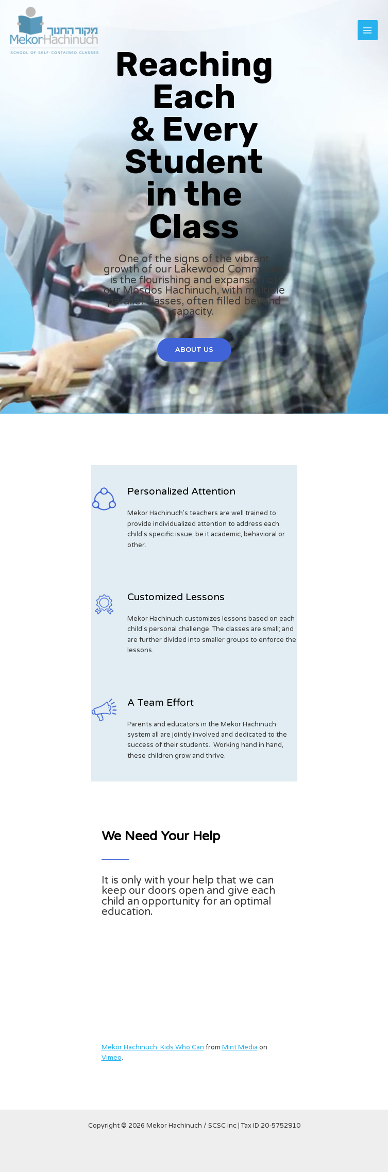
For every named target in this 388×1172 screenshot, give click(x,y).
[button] (194, 350)
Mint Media (240, 1047)
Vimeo (112, 1058)
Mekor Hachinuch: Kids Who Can (153, 1047)
